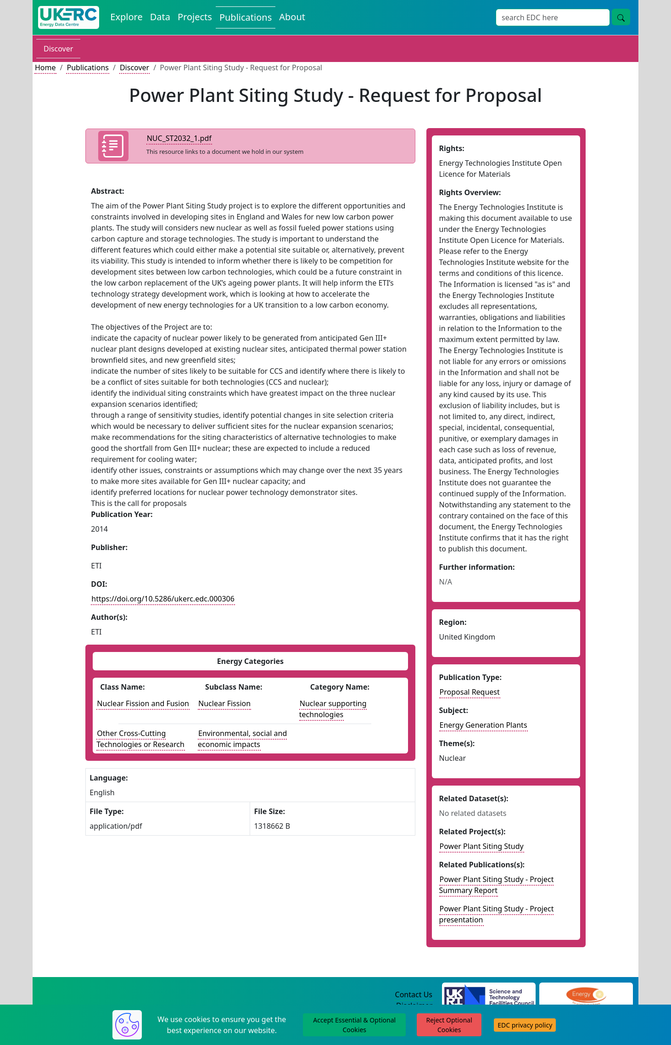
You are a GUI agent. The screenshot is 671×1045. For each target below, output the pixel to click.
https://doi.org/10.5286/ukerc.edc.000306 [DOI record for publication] (163, 599)
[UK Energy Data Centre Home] (68, 17)
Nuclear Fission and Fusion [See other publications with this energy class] (143, 703)
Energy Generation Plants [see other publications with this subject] (483, 725)
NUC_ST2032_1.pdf (179, 138)
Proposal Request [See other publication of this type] (470, 692)
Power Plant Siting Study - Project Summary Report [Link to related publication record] (496, 884)
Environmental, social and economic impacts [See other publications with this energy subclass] (242, 738)
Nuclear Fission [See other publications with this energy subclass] (224, 703)
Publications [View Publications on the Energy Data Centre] (245, 17)
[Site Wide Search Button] (621, 17)
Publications (87, 67)
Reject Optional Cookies (449, 1025)
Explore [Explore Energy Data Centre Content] (126, 17)
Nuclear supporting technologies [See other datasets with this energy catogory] (333, 708)
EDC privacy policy (525, 1025)
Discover (58, 49)
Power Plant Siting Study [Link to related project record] (482, 846)
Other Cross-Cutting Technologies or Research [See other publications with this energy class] (140, 738)
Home (45, 67)
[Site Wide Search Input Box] (553, 17)
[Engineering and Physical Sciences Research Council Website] (586, 995)
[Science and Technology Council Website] (489, 995)
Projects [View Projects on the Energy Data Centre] (195, 17)
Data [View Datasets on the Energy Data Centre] (160, 17)
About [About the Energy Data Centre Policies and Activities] (292, 17)
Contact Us (413, 994)
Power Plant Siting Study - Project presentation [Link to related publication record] (496, 914)
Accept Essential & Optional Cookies (354, 1025)
